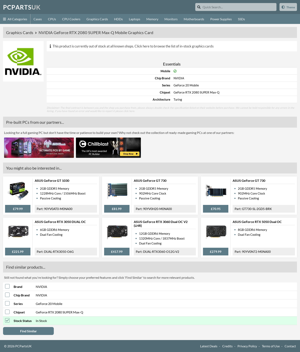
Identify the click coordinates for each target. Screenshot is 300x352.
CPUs (52, 19)
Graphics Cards (97, 19)
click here (128, 111)
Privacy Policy (247, 346)
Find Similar (28, 331)
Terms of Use (271, 346)
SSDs (241, 19)
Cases (37, 19)
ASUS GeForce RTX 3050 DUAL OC (60, 222)
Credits (227, 346)
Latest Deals (208, 346)
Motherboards (194, 19)
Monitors (171, 19)
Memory (152, 19)
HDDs (118, 19)
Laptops (134, 19)
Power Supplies (221, 19)
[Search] (199, 7)
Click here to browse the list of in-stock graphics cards (174, 46)
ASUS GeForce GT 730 (150, 180)
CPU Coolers (71, 19)
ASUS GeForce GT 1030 (52, 180)
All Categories (15, 19)
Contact (290, 346)
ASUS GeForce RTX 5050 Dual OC (257, 222)
